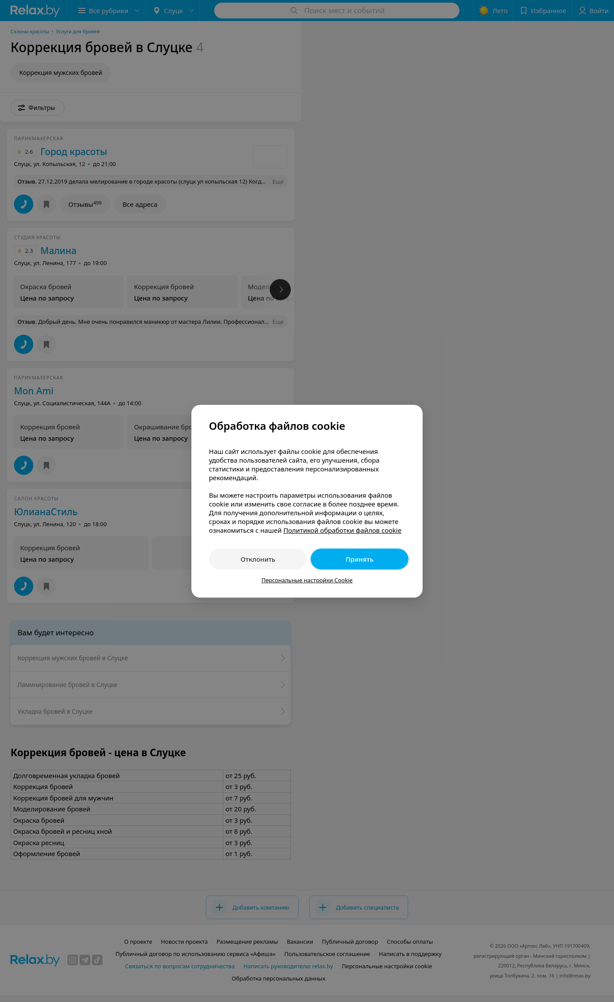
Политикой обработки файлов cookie (342, 530)
